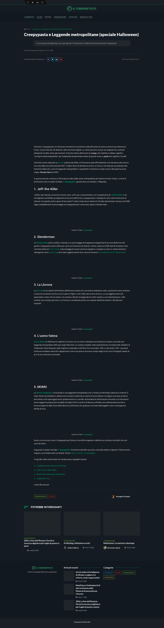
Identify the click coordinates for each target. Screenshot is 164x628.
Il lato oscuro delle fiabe (46, 470)
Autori (39, 17)
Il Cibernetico (29, 17)
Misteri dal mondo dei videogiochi (50, 474)
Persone (48, 17)
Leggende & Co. (43, 478)
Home (27, 29)
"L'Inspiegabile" (88, 230)
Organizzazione (60, 17)
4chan (60, 163)
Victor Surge (54, 249)
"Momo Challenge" (44, 393)
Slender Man (41, 243)
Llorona (39, 291)
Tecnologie (73, 17)
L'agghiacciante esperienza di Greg (51, 466)
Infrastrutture (86, 17)
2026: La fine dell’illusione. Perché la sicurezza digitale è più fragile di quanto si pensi (88, 604)
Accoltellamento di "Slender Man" (112, 252)
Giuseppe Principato (37, 50)
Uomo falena (39, 342)
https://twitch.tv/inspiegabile (83, 453)
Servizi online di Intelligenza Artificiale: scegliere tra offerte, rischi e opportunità (87, 575)
